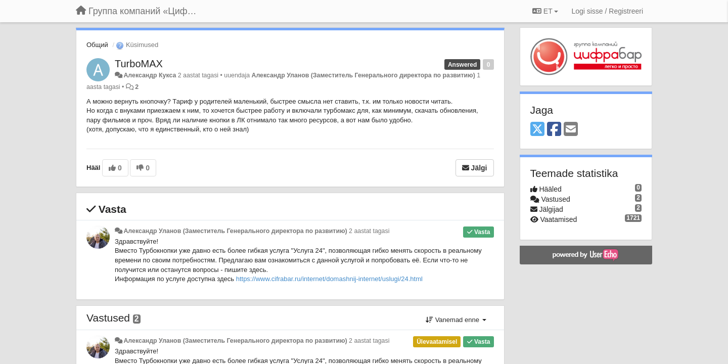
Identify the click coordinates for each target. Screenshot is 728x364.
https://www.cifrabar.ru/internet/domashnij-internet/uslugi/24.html (329, 279)
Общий (97, 45)
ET (545, 11)
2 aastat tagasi (369, 231)
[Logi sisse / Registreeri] (607, 11)
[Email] (571, 130)
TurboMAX (139, 63)
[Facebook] (554, 130)
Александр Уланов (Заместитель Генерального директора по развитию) (363, 75)
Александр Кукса (149, 75)
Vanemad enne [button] (456, 320)
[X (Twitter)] (537, 130)
